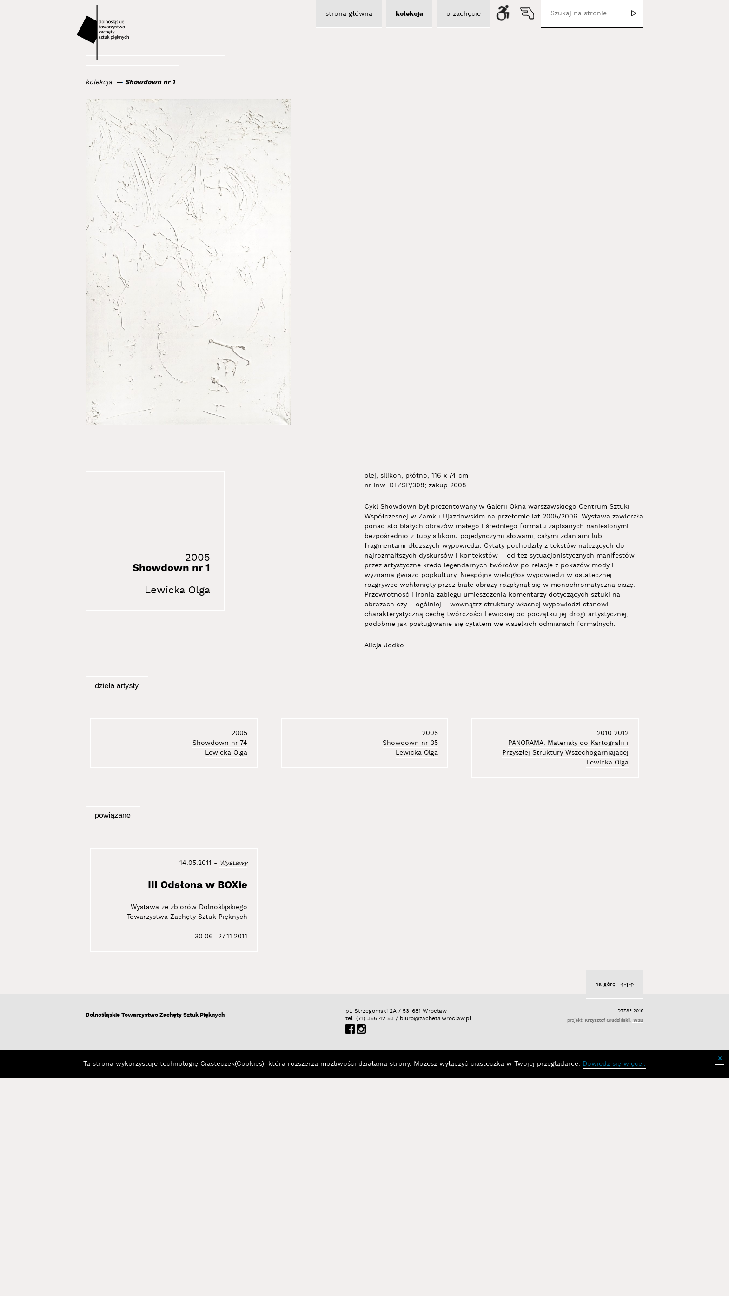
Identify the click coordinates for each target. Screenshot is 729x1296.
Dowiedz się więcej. (614, 1281)
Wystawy (233, 1081)
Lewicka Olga (177, 590)
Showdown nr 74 (601, 867)
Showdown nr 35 (410, 861)
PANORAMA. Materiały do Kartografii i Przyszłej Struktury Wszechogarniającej (184, 866)
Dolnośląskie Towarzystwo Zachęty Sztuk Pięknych (155, 1232)
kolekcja (99, 82)
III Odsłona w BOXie (197, 1103)
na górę (605, 1201)
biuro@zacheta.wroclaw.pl (404, 1236)
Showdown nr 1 (150, 82)
